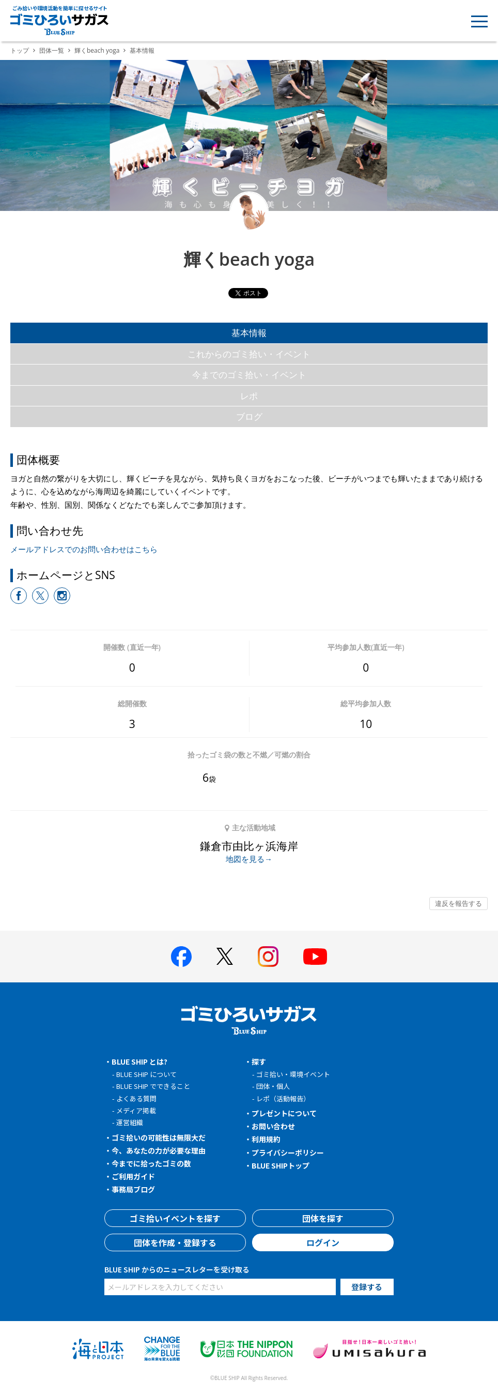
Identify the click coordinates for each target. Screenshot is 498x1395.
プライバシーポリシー (288, 1152)
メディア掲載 (136, 1110)
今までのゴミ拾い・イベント (249, 375)
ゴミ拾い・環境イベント (293, 1074)
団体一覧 (51, 50)
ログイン (322, 1242)
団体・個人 (273, 1086)
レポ (249, 396)
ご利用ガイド (133, 1176)
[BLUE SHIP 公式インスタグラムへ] (268, 956)
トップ (19, 50)
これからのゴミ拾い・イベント (249, 354)
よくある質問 (136, 1098)
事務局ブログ (133, 1189)
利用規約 (266, 1139)
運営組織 (129, 1122)
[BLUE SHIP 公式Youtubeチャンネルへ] (315, 956)
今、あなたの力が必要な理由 (159, 1150)
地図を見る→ (249, 859)
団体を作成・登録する (175, 1242)
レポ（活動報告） (283, 1098)
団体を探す (323, 1218)
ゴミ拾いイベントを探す (175, 1218)
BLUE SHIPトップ (280, 1165)
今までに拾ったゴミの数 (151, 1163)
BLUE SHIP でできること (153, 1086)
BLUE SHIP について (146, 1074)
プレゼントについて (284, 1113)
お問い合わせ (273, 1126)
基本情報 (249, 333)
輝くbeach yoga (96, 50)
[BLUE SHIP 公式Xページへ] (224, 956)
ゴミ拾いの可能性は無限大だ (159, 1137)
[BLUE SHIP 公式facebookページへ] (181, 956)
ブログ (249, 416)
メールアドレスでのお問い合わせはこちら (84, 549)
